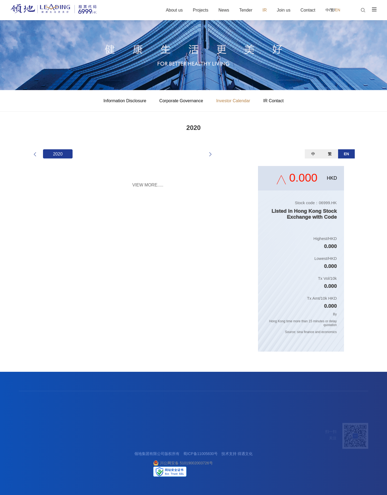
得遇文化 (245, 454)
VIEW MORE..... (147, 185)
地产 (47, 443)
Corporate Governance (181, 100)
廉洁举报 (185, 450)
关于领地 (26, 443)
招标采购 (102, 431)
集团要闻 (76, 443)
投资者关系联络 (132, 463)
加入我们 (161, 431)
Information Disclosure (124, 100)
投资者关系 (129, 431)
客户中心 (185, 443)
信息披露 (126, 443)
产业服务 (52, 431)
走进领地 (27, 431)
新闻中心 (77, 431)
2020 (58, 154)
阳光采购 (101, 450)
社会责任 (26, 463)
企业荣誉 (26, 450)
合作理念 (101, 443)
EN (337, 10)
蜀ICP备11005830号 (200, 454)
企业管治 (126, 450)
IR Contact (273, 100)
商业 (47, 450)
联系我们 (186, 431)
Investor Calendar (233, 100)
